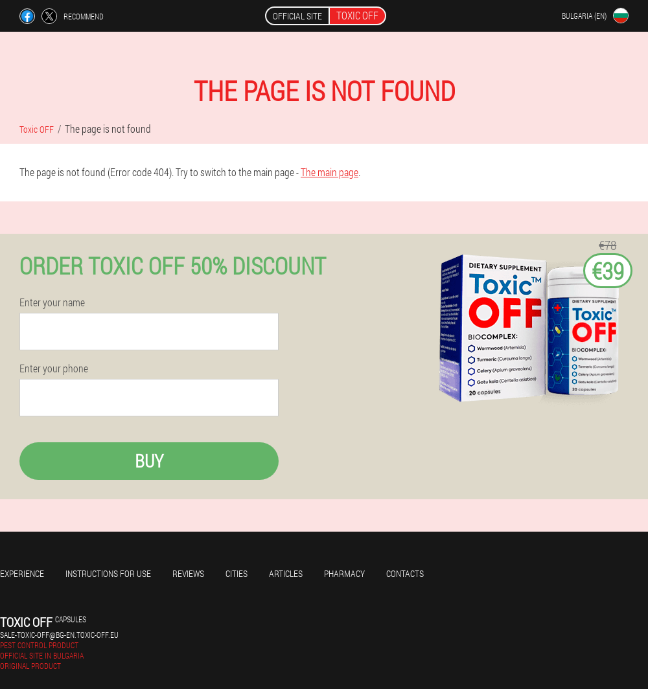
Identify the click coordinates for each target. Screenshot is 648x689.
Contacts (405, 573)
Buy (149, 461)
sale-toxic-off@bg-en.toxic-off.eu (59, 634)
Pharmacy (344, 573)
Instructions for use (108, 573)
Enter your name (52, 302)
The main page (329, 172)
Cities (237, 573)
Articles (286, 573)
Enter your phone (53, 368)
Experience (22, 573)
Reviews (188, 573)
